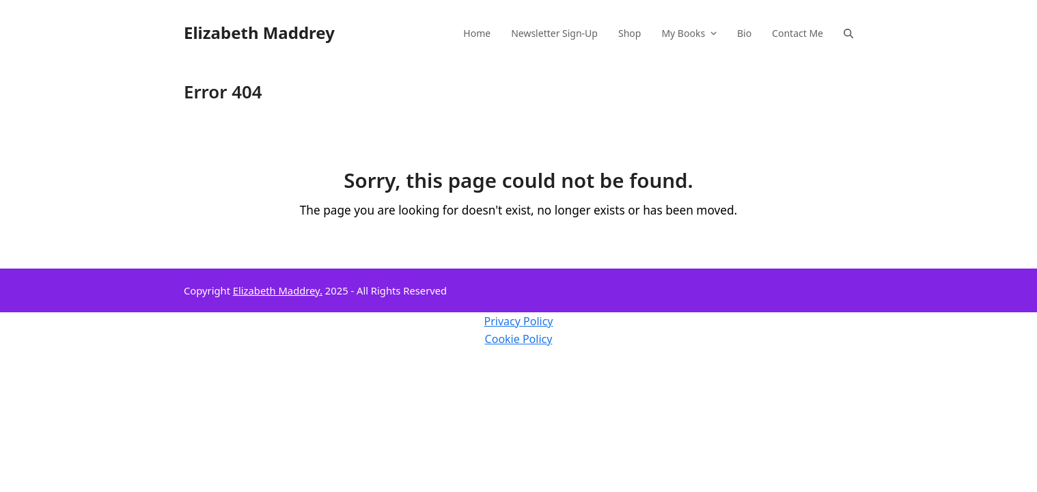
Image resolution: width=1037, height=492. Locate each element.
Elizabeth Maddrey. (277, 290)
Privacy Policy (518, 321)
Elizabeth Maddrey (259, 32)
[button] (848, 33)
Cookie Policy (519, 338)
